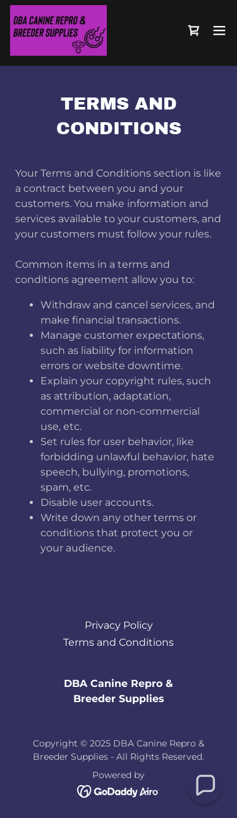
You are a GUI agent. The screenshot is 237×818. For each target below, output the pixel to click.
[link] (58, 30)
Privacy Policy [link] (119, 625)
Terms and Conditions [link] (118, 642)
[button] (219, 30)
